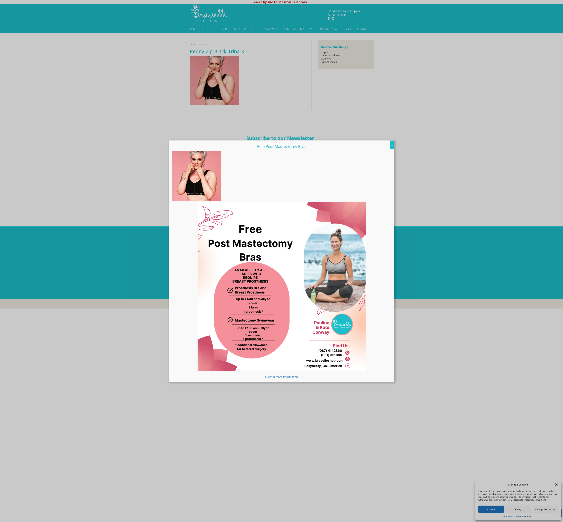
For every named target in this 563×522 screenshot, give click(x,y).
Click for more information (282, 290)
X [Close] (392, 144)
